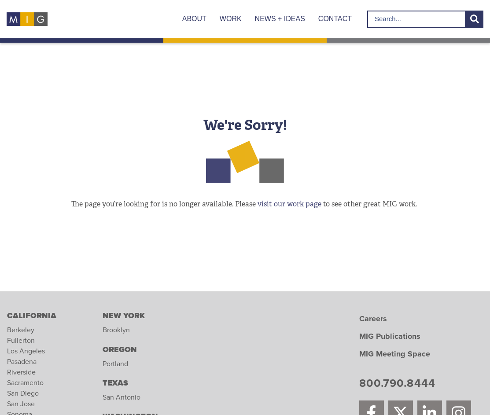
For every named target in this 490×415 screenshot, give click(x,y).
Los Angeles (26, 351)
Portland (115, 364)
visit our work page (289, 204)
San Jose (21, 404)
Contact (335, 18)
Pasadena (22, 361)
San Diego (23, 393)
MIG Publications (389, 337)
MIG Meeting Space (394, 354)
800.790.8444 (397, 384)
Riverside (21, 372)
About (194, 18)
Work (231, 18)
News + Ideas (280, 18)
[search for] (416, 19)
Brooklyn (116, 330)
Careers (373, 319)
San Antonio (121, 397)
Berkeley (20, 330)
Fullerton (21, 340)
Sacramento (25, 382)
